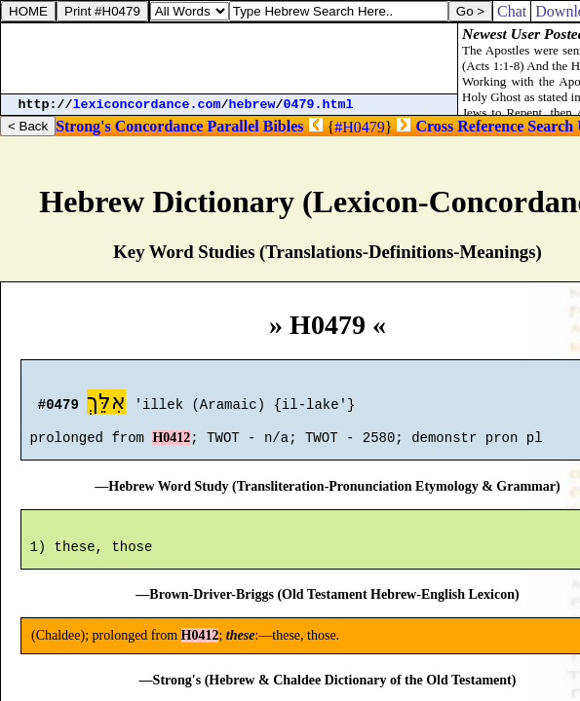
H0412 (171, 446)
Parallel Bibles (255, 126)
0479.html (319, 104)
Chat (511, 11)
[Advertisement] (229, 58)
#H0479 (359, 127)
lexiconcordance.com (147, 104)
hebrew (252, 104)
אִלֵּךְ (106, 404)
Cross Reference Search (494, 126)
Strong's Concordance (129, 126)
